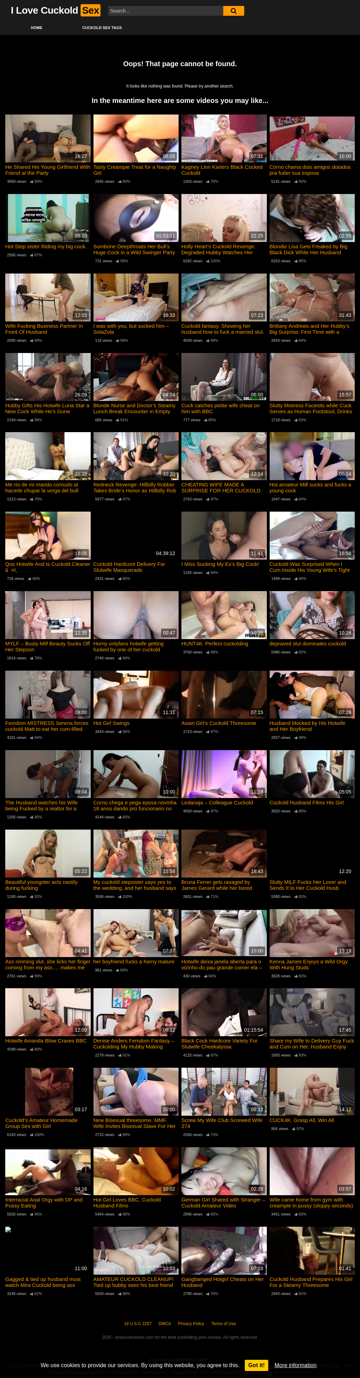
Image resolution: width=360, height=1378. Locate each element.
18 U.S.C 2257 (138, 1323)
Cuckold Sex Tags (102, 28)
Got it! (256, 1365)
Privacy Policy (191, 1323)
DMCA (165, 1323)
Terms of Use (223, 1323)
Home (36, 28)
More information (296, 1365)
